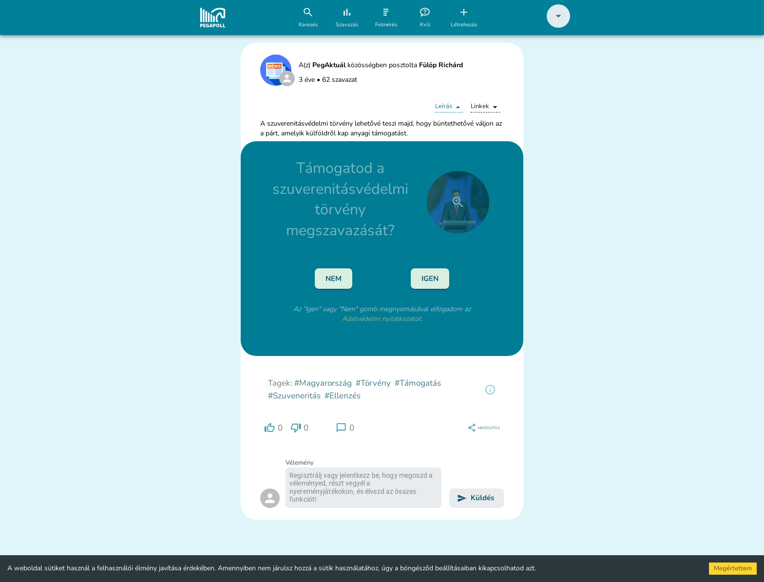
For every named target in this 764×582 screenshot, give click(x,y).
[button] (558, 25)
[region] (490, 389)
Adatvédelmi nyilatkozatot (381, 318)
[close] (458, 202)
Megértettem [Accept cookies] (733, 568)
